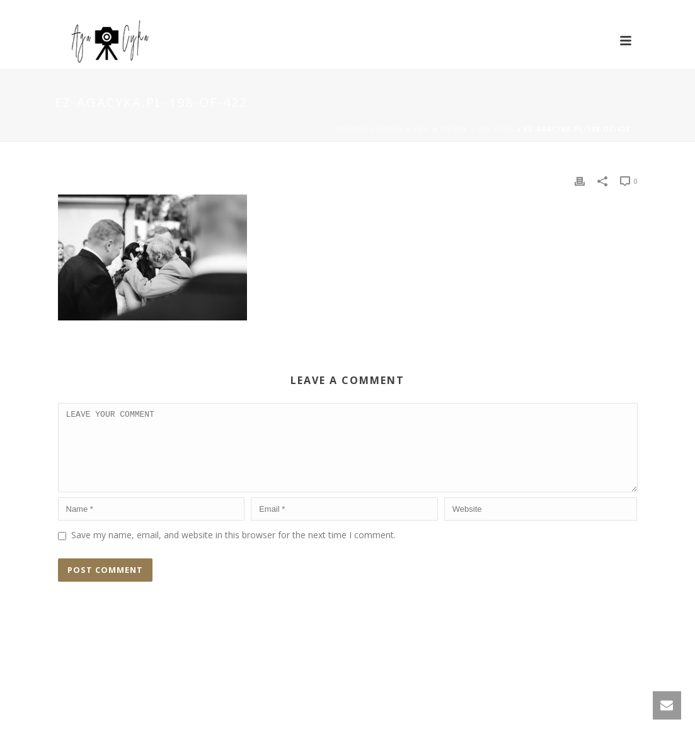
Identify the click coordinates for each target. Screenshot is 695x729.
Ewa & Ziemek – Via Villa (463, 129)
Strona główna (370, 129)
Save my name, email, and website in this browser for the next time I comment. (233, 550)
